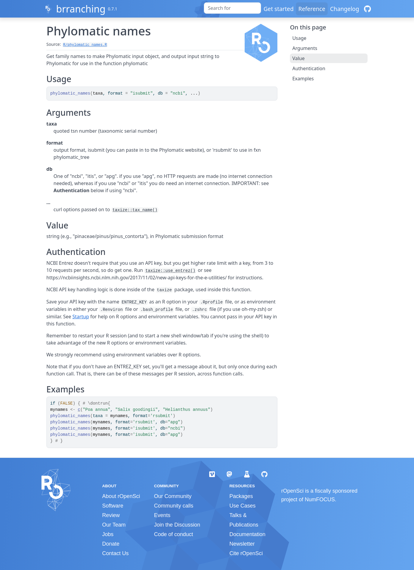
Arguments (304, 48)
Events (162, 515)
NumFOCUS (320, 499)
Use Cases (242, 506)
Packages (241, 496)
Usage (299, 38)
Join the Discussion (177, 525)
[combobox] (232, 8)
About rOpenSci (121, 496)
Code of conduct (173, 534)
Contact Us (115, 553)
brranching (80, 9)
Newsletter (242, 544)
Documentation (247, 534)
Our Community (172, 496)
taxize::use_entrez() (170, 270)
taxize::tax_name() (135, 210)
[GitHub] (367, 8)
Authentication (308, 68)
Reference (311, 9)
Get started (278, 9)
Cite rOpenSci (246, 553)
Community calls (173, 506)
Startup (80, 316)
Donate (110, 544)
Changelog (344, 9)
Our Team (114, 525)
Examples (303, 78)
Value (298, 58)
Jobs (107, 534)
